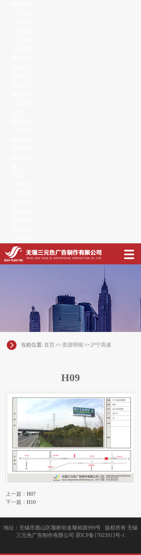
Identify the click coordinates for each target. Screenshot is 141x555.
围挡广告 (21, 76)
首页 (49, 345)
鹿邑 (16, 175)
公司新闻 (21, 193)
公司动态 (21, 184)
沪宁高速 (21, 130)
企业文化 (21, 31)
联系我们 (21, 220)
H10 (31, 502)
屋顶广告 (21, 85)
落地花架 (21, 94)
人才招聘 (21, 238)
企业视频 (21, 49)
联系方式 (21, 229)
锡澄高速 (21, 139)
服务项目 (21, 58)
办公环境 (21, 40)
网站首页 (21, 4)
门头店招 (21, 103)
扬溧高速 (21, 148)
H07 (31, 494)
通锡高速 (21, 157)
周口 (16, 166)
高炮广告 (21, 67)
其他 (16, 112)
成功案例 (21, 211)
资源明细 (21, 121)
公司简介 (21, 13)
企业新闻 (21, 202)
